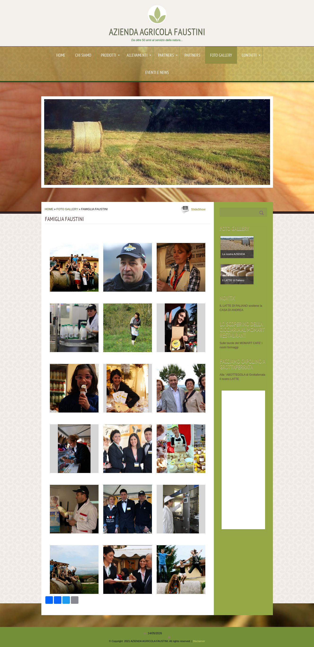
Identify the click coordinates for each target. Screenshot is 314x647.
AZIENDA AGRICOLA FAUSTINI (157, 33)
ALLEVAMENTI (139, 56)
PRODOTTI (110, 56)
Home (60, 56)
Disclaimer (199, 641)
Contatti (251, 56)
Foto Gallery (221, 56)
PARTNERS (167, 56)
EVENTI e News (157, 73)
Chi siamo (83, 56)
